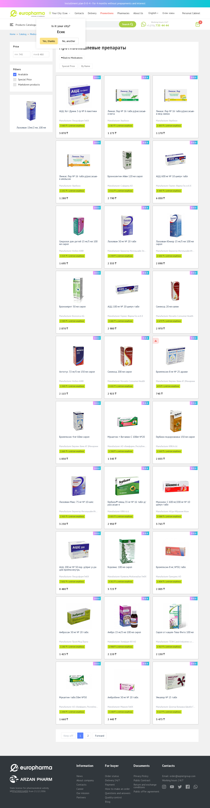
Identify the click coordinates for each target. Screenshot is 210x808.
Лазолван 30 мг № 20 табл (122, 242)
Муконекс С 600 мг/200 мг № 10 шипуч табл (173, 504)
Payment (110, 784)
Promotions (107, 13)
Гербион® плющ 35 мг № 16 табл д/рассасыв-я (127, 504)
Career (80, 788)
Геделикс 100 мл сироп (120, 568)
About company (85, 780)
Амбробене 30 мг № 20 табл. (123, 698)
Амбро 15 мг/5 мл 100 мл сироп (124, 633)
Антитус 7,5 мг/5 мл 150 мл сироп (77, 372)
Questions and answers (117, 793)
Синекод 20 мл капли (167, 307)
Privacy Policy (141, 776)
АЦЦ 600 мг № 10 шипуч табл (172, 177)
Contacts (79, 13)
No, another (68, 41)
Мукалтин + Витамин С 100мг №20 (126, 438)
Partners (81, 797)
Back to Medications (73, 58)
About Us (138, 13)
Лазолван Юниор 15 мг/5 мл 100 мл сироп (175, 244)
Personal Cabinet (191, 13)
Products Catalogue (23, 24)
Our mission (82, 793)
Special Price (68, 67)
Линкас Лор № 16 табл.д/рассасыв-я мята (127, 113)
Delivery (92, 13)
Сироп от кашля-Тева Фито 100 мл (175, 633)
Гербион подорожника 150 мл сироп (175, 438)
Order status (168, 13)
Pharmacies (123, 13)
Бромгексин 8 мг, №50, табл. (171, 568)
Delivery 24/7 (112, 780)
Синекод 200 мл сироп (120, 372)
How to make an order (117, 788)
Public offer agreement (146, 791)
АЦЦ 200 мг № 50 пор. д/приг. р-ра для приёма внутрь (77, 569)
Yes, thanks (49, 41)
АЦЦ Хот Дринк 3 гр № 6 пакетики (78, 112)
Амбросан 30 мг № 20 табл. (74, 633)
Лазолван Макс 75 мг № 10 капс (76, 503)
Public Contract (142, 780)
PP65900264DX (20, 791)
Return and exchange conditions (145, 786)
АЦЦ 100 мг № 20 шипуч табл (123, 307)
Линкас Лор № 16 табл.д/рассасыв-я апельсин (78, 179)
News (79, 776)
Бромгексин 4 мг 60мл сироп (74, 438)
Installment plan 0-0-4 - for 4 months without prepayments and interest (105, 3)
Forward (99, 736)
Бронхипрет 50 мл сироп (72, 307)
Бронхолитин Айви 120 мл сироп (125, 177)
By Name (85, 67)
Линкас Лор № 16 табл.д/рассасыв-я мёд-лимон (175, 113)
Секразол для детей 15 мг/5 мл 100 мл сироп (78, 244)
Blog (107, 801)
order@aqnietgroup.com (182, 776)
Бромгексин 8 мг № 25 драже (172, 372)
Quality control (113, 797)
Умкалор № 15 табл (166, 698)
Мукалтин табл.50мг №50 (73, 698)
